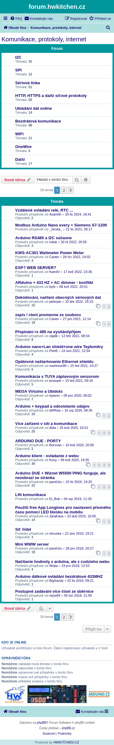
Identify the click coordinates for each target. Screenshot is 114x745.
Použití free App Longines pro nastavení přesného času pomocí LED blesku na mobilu (63, 509)
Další (20, 159)
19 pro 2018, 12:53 (75, 565)
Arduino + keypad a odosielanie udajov (52, 406)
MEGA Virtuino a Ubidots (39, 391)
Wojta (53, 565)
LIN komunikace (30, 494)
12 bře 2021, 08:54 (75, 336)
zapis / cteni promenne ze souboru (48, 314)
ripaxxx (54, 395)
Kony (53, 460)
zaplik (53, 336)
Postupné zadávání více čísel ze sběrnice (54, 591)
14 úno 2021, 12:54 (75, 351)
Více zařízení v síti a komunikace (46, 423)
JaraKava (56, 516)
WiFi (19, 134)
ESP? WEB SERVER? (35, 267)
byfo (52, 286)
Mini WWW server (32, 544)
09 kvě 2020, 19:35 (74, 460)
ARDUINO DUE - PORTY (38, 441)
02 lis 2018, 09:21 (80, 580)
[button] (71, 190)
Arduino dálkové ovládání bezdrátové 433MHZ (59, 576)
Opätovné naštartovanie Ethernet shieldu (54, 361)
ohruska (55, 533)
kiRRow (55, 410)
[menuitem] (16, 18)
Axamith (55, 214)
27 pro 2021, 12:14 (77, 319)
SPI (18, 70)
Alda (52, 427)
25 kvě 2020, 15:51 (74, 427)
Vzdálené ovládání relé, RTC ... (44, 210)
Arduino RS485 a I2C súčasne (43, 238)
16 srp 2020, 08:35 (78, 410)
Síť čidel (23, 529)
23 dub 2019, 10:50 (81, 516)
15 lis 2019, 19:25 (79, 482)
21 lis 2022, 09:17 (79, 229)
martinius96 (58, 365)
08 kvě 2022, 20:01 (73, 286)
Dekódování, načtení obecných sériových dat (58, 297)
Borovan (55, 445)
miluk (53, 242)
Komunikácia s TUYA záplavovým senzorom (57, 376)
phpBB (41, 722)
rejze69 (54, 595)
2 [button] (64, 190)
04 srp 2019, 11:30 (78, 499)
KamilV (54, 272)
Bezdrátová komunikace (38, 121)
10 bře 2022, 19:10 (79, 301)
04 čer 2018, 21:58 (78, 595)
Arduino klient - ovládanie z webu (47, 456)
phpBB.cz (68, 728)
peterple (55, 301)
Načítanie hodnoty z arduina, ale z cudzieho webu (62, 561)
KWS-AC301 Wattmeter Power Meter (49, 252)
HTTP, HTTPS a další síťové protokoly (51, 95)
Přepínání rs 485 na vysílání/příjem (48, 331)
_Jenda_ (55, 229)
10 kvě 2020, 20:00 (79, 445)
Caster (54, 257)
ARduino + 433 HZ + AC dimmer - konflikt (54, 282)
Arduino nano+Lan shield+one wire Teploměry (59, 346)
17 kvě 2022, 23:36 (78, 272)
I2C (18, 57)
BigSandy (56, 580)
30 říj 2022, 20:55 (74, 242)
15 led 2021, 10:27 (84, 365)
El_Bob (54, 499)
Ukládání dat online (33, 108)
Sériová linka (27, 83)
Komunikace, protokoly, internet (44, 39)
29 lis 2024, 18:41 (78, 214)
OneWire (23, 146)
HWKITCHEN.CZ (66, 742)
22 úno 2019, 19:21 (79, 533)
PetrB (53, 351)
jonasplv (55, 380)
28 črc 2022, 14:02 (77, 257)
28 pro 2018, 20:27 (80, 548)
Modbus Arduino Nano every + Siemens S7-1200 (61, 225)
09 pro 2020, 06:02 (78, 395)
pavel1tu (55, 482)
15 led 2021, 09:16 (79, 380)
